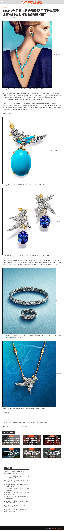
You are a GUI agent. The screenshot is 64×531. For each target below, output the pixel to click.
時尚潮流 (4, 7)
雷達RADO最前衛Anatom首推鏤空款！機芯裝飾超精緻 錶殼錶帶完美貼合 (32, 452)
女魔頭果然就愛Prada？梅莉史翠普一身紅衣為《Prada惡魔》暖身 (52, 440)
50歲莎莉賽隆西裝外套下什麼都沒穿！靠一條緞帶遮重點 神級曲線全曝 (32, 440)
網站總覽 (60, 529)
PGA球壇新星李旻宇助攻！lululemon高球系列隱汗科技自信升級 (11, 452)
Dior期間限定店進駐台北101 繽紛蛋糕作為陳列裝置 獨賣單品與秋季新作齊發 (12, 440)
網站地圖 (54, 529)
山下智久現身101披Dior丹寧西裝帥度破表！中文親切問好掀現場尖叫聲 (52, 452)
